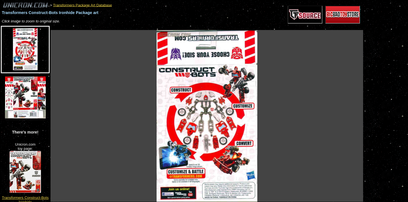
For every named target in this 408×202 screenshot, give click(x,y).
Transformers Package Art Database (82, 5)
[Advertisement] (153, 27)
